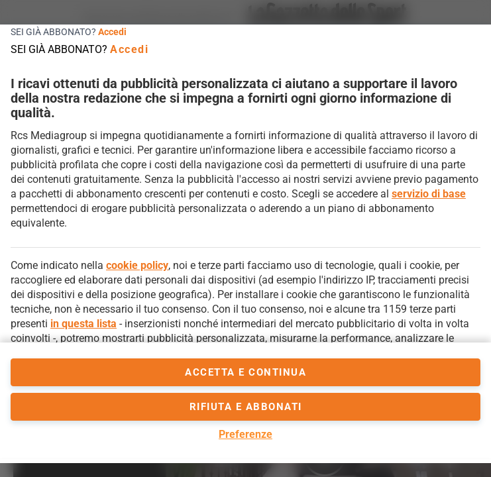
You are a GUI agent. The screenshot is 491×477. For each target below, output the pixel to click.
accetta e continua (245, 372)
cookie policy (137, 265)
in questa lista (83, 323)
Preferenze (245, 434)
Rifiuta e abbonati (246, 407)
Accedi (112, 31)
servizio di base (429, 193)
